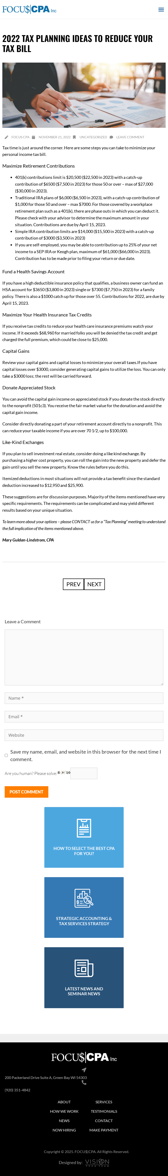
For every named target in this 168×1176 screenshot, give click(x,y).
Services (103, 1102)
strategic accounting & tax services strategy (84, 921)
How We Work (64, 1111)
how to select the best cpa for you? (84, 851)
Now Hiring (64, 1130)
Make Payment (103, 1130)
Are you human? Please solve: (51, 773)
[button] (161, 9)
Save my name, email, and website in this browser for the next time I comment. (85, 755)
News (64, 1120)
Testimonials (104, 1111)
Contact (104, 1120)
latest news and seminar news (84, 991)
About (64, 1102)
